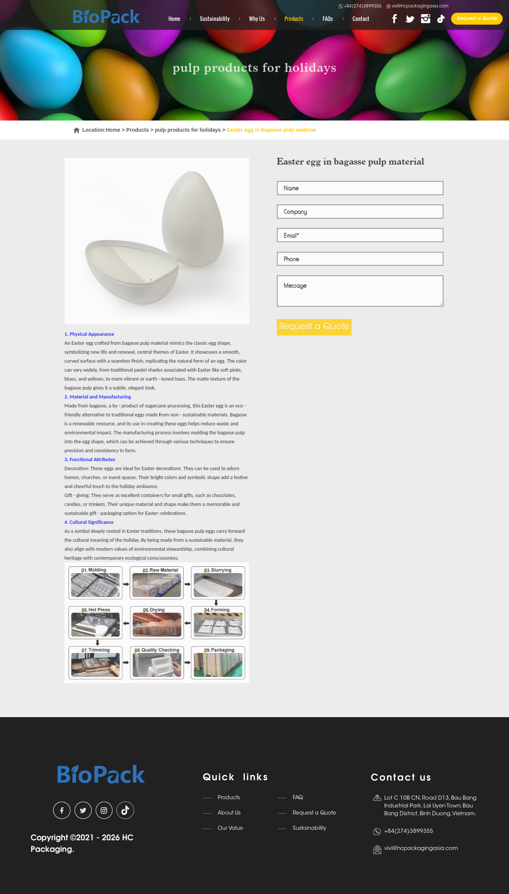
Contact (361, 18)
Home (174, 18)
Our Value (230, 828)
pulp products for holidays (188, 130)
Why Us (257, 18)
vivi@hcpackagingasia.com (418, 6)
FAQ (298, 798)
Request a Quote (477, 18)
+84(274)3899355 (360, 6)
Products (294, 18)
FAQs (328, 18)
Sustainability (215, 18)
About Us (229, 813)
